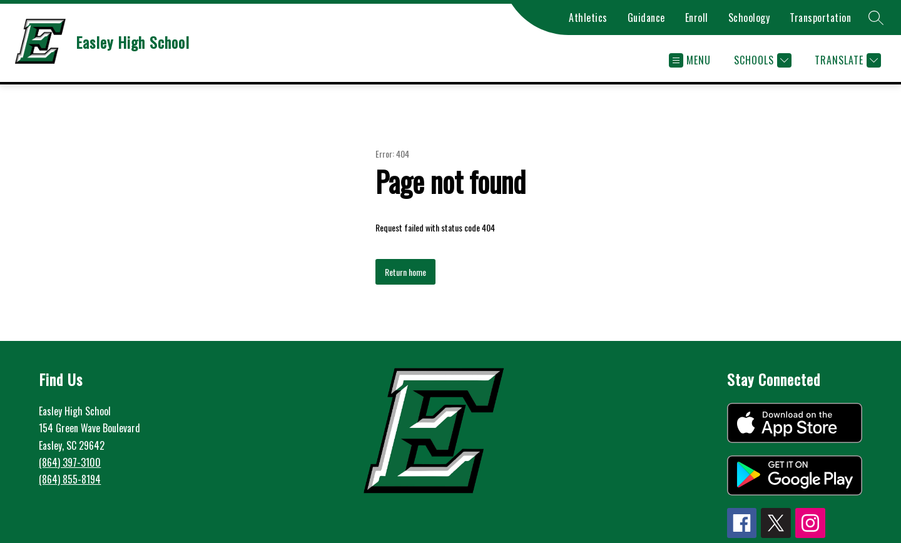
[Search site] (875, 17)
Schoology (749, 17)
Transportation (820, 17)
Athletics (588, 17)
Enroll (696, 17)
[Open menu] (690, 60)
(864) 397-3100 (70, 462)
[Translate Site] (846, 60)
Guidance (646, 17)
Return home (405, 271)
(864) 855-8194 (70, 479)
